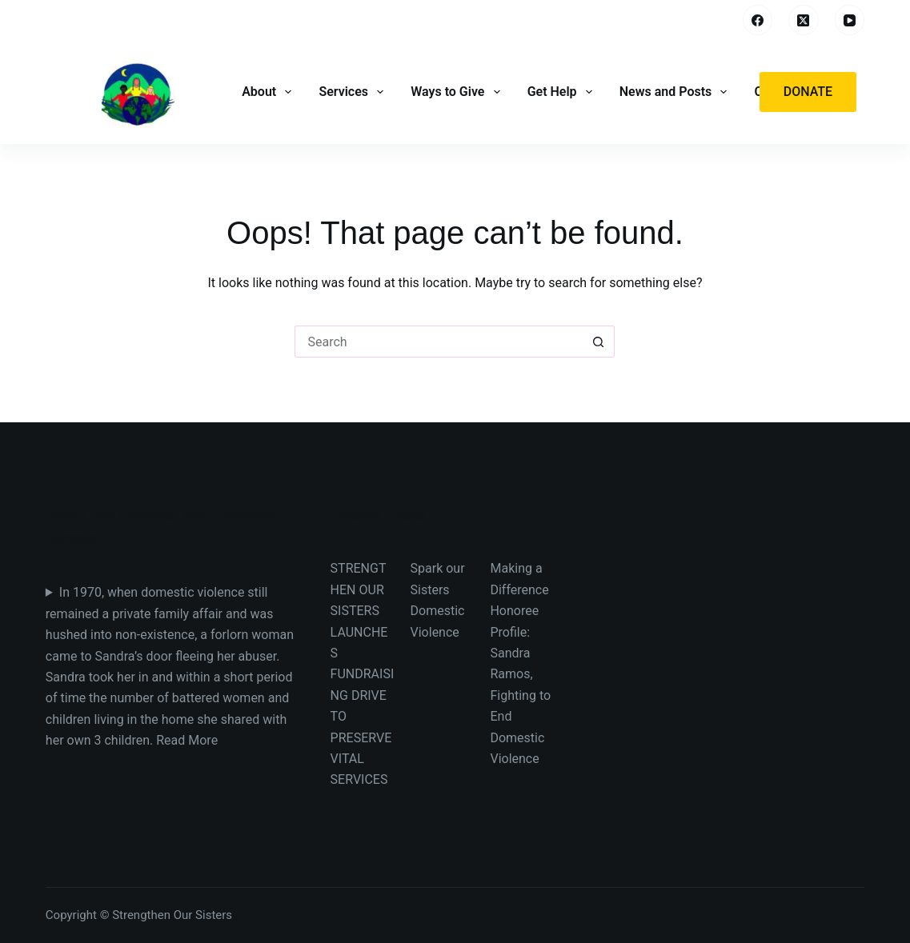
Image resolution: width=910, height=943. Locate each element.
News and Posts (675, 92)
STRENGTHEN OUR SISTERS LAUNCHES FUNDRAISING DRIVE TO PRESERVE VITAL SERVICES (363, 674)
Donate (808, 91)
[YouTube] (850, 20)
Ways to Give (457, 92)
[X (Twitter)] (803, 20)
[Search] (719, 20)
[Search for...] (439, 342)
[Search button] (599, 342)
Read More (187, 740)
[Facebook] (758, 20)
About (268, 92)
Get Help (561, 92)
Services (353, 92)
